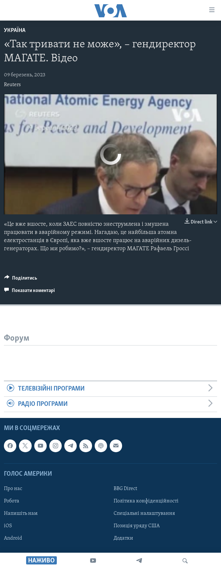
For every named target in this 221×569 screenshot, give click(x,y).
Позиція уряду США (137, 526)
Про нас (13, 488)
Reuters (12, 84)
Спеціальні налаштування (144, 513)
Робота (11, 501)
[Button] (20, 279)
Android (13, 538)
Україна (14, 30)
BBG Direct (125, 488)
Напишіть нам (21, 513)
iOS (8, 526)
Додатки (123, 538)
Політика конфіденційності (146, 501)
